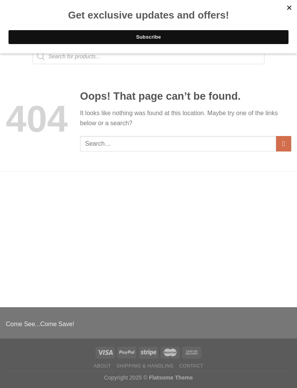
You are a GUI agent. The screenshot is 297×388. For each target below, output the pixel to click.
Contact (191, 366)
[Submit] (283, 143)
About (102, 366)
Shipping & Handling (145, 366)
